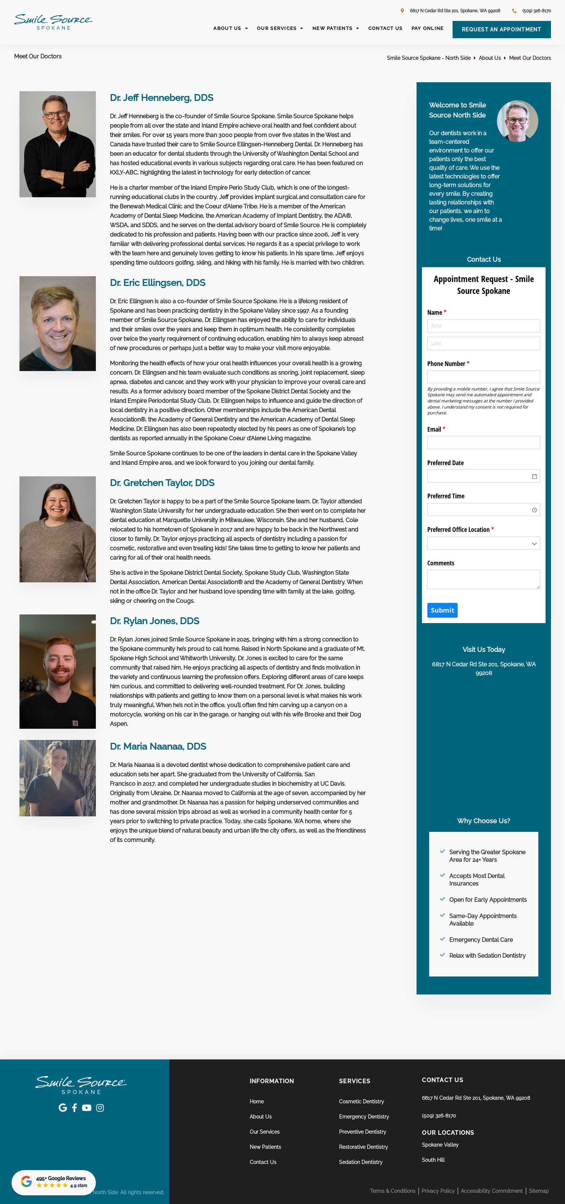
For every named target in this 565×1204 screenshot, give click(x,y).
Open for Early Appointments (488, 899)
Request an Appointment (502, 29)
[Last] (483, 343)
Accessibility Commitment (492, 1191)
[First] (483, 325)
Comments (440, 563)
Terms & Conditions (392, 1191)
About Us (230, 28)
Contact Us (385, 28)
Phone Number (459, 363)
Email (447, 429)
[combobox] (483, 509)
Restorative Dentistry (363, 1147)
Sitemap (539, 1191)
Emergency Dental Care (481, 939)
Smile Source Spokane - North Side (429, 58)
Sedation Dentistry (361, 1162)
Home (257, 1101)
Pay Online (427, 28)
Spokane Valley (440, 1145)
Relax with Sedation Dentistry (487, 955)
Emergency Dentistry (364, 1117)
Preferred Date (445, 462)
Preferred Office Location (471, 529)
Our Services (280, 28)
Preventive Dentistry (362, 1132)
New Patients (335, 28)
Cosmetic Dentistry (361, 1101)
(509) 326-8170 (439, 1116)
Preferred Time (445, 495)
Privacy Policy (438, 1191)
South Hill (433, 1160)
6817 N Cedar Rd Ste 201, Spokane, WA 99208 (450, 10)
